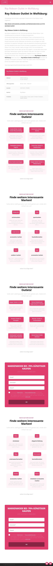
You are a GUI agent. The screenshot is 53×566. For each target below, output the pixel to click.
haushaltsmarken (37, 237)
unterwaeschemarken (15, 459)
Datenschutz (20, 392)
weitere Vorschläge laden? (26, 178)
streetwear (16, 441)
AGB (48, 564)
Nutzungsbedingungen (30, 392)
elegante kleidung (37, 441)
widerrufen (27, 396)
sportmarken (37, 217)
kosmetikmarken (37, 459)
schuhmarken (16, 217)
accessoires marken (16, 237)
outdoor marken (16, 255)
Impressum (30, 564)
